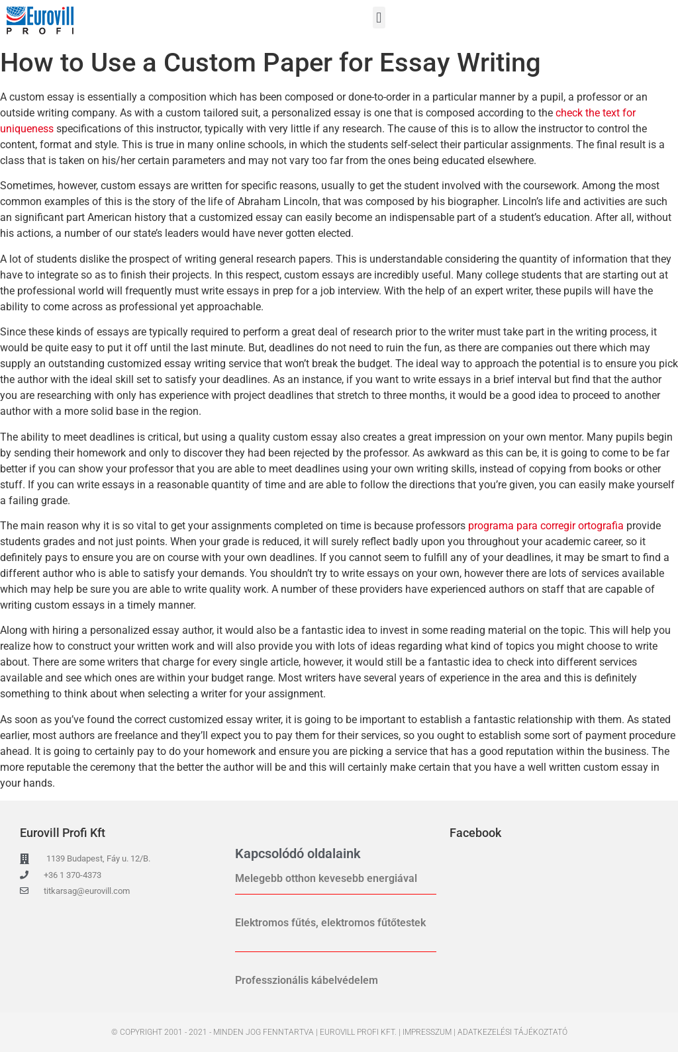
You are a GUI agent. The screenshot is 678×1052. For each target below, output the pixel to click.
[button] (379, 17)
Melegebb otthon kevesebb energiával (326, 878)
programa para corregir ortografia (546, 525)
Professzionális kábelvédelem (306, 980)
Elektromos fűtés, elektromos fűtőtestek (330, 922)
